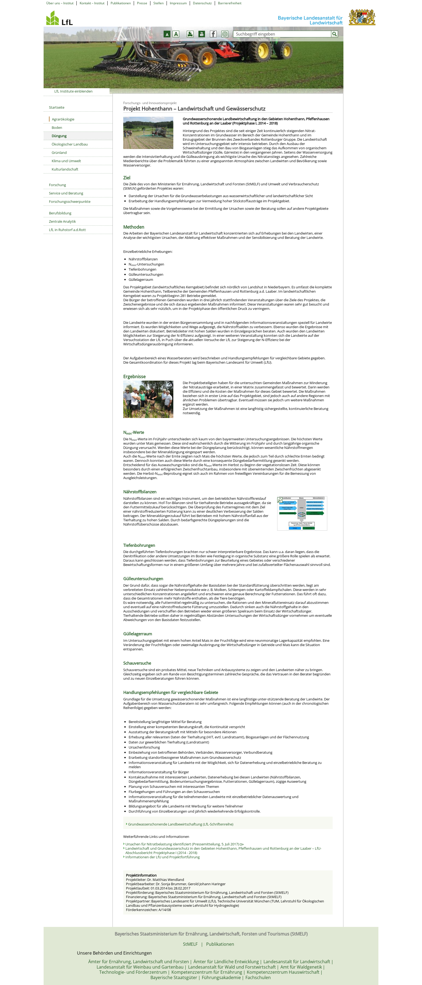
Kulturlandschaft (65, 169)
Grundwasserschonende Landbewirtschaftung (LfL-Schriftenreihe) (180, 824)
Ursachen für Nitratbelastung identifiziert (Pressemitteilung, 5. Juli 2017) (184, 844)
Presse (142, 3)
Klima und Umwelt (66, 160)
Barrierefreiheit (229, 3)
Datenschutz (202, 3)
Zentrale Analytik (62, 221)
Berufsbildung (60, 213)
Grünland (59, 152)
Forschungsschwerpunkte (69, 201)
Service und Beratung (66, 193)
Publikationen (121, 3)
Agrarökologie (61, 119)
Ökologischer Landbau (70, 144)
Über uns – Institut (59, 3)
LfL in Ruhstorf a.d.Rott (67, 229)
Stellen (158, 3)
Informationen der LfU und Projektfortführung (162, 857)
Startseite (56, 107)
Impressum (178, 3)
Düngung (59, 135)
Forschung (57, 184)
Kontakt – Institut (92, 3)
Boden (57, 127)
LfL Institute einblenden (73, 91)
